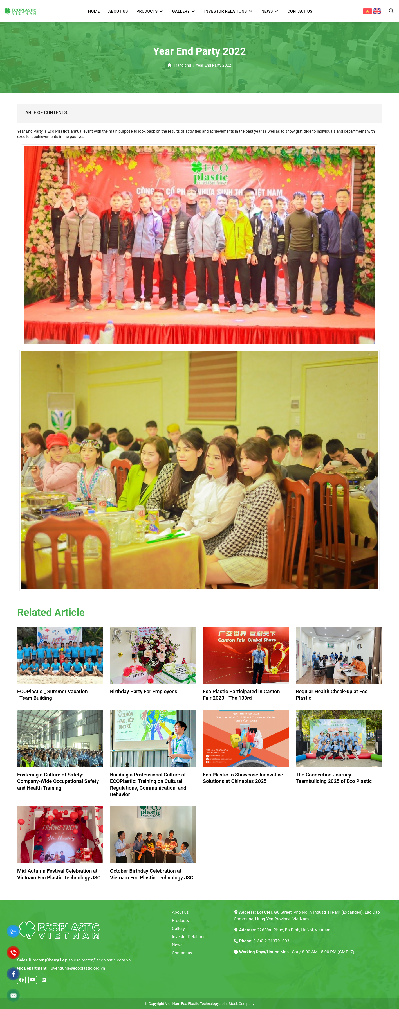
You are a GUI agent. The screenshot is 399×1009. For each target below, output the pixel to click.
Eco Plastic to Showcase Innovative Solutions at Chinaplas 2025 (243, 778)
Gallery (178, 928)
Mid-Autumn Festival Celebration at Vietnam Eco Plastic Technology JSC (58, 874)
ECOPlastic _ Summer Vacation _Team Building (52, 695)
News (177, 944)
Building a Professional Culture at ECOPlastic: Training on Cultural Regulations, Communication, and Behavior (148, 784)
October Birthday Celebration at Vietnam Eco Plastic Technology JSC (151, 874)
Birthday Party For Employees (143, 691)
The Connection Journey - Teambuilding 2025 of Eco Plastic (334, 778)
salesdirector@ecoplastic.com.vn (74, 960)
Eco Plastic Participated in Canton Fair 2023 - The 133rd (241, 695)
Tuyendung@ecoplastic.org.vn (61, 968)
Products (180, 920)
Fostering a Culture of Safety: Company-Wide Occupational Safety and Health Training (58, 781)
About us (180, 912)
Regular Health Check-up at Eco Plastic (331, 695)
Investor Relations (189, 936)
